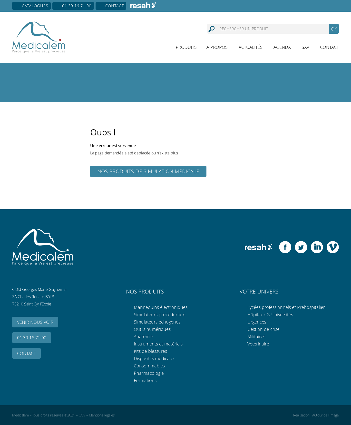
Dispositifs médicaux (154, 358)
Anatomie (143, 336)
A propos (217, 47)
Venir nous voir (35, 322)
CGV (82, 415)
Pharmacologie (149, 373)
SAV (305, 47)
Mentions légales (102, 415)
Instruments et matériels (158, 344)
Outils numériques (152, 329)
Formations (145, 380)
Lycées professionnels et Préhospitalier (286, 307)
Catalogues (35, 6)
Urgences (256, 322)
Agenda (282, 47)
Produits (186, 47)
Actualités (251, 47)
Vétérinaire (258, 344)
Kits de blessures (150, 351)
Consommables (149, 366)
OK (334, 29)
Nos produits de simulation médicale (148, 171)
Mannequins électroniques (160, 307)
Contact (114, 6)
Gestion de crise (263, 329)
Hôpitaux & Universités (270, 314)
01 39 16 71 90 (76, 6)
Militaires (256, 336)
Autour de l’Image (325, 415)
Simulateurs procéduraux (159, 314)
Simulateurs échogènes (157, 322)
